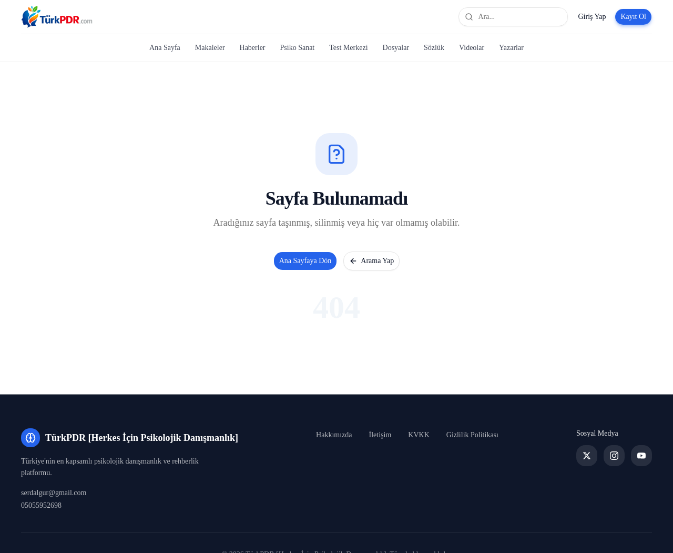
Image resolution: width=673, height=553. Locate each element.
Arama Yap (371, 261)
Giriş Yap (592, 17)
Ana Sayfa (164, 48)
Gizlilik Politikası (472, 435)
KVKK (418, 435)
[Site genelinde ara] (513, 16)
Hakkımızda (334, 435)
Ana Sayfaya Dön (305, 261)
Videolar (471, 48)
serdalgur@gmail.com (53, 493)
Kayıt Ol (633, 17)
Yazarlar (511, 48)
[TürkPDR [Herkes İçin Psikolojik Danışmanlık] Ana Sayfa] (57, 16)
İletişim (380, 435)
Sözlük (434, 48)
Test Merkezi (348, 48)
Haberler (253, 48)
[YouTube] (641, 455)
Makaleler (210, 48)
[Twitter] (586, 455)
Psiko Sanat (297, 48)
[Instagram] (614, 455)
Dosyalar (396, 48)
